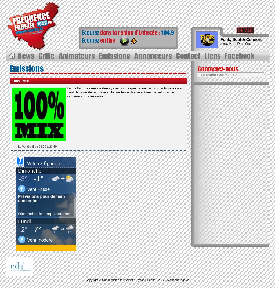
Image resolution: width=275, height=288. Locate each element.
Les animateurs (77, 56)
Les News (27, 56)
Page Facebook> (240, 56)
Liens (213, 56)
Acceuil (12, 56)
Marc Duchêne (240, 44)
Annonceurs (154, 56)
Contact (189, 56)
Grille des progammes (47, 56)
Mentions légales (178, 280)
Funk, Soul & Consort (241, 39)
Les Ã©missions (115, 56)
